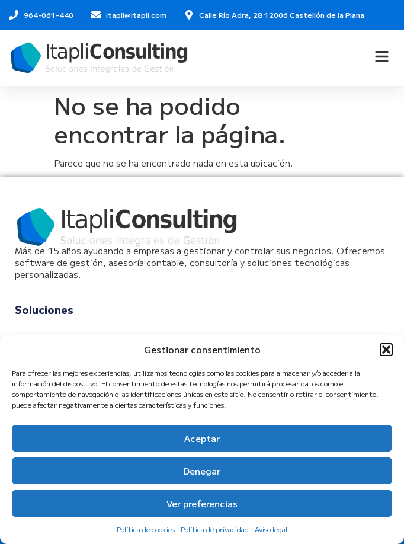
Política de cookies (146, 529)
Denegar (202, 471)
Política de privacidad (215, 529)
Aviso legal (271, 529)
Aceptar (202, 438)
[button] (386, 350)
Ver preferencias (202, 503)
